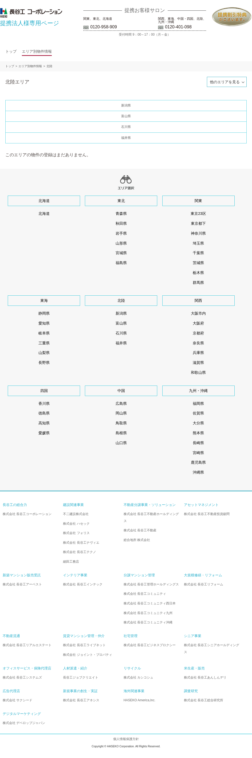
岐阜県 (44, 333)
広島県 (121, 403)
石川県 (126, 127)
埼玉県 (198, 243)
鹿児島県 (198, 462)
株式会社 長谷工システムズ (22, 677)
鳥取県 (121, 423)
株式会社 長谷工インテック (82, 584)
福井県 (126, 138)
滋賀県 (198, 362)
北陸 (49, 66)
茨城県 (198, 263)
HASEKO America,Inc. (139, 700)
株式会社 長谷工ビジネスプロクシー (150, 645)
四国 (44, 390)
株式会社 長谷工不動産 (140, 530)
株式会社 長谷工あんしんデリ (205, 677)
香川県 (44, 403)
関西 (198, 300)
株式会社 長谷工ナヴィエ (81, 542)
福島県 (121, 263)
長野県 (44, 362)
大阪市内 (198, 313)
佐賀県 (198, 413)
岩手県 (121, 233)
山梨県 (44, 353)
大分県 (198, 423)
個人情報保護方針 (126, 739)
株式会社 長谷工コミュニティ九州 (148, 613)
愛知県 (44, 323)
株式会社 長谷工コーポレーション (27, 514)
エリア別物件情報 (37, 51)
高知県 (44, 423)
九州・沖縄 (198, 390)
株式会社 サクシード (17, 700)
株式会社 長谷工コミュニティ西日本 (150, 603)
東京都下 (198, 223)
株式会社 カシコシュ (138, 677)
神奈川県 (198, 233)
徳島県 (44, 413)
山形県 (121, 243)
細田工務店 (71, 561)
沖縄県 (198, 472)
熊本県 (198, 433)
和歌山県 (198, 372)
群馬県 (198, 282)
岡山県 (121, 413)
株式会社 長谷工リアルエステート (27, 645)
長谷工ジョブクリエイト (80, 677)
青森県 (121, 213)
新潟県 (126, 105)
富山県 (126, 116)
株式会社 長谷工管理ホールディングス (151, 584)
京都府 (198, 333)
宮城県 (121, 253)
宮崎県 (198, 453)
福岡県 (198, 403)
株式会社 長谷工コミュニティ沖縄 (148, 622)
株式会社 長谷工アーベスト (22, 584)
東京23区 (198, 213)
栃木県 (198, 273)
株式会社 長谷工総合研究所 (203, 700)
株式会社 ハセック (76, 523)
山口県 (121, 443)
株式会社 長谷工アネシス (81, 700)
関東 (198, 201)
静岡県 (44, 313)
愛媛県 (44, 433)
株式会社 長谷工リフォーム (203, 584)
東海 (44, 300)
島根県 (121, 433)
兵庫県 (198, 353)
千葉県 (198, 253)
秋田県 (121, 223)
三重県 (44, 343)
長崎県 (198, 443)
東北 (121, 201)
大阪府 (198, 323)
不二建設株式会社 (76, 514)
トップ (11, 51)
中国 (121, 390)
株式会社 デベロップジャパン (24, 723)
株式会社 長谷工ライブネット (84, 645)
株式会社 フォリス (76, 533)
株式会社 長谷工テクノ (79, 552)
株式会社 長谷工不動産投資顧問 (207, 514)
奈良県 (198, 343)
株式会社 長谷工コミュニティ (145, 594)
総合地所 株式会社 (137, 540)
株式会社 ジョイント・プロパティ (87, 655)
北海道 (44, 201)
